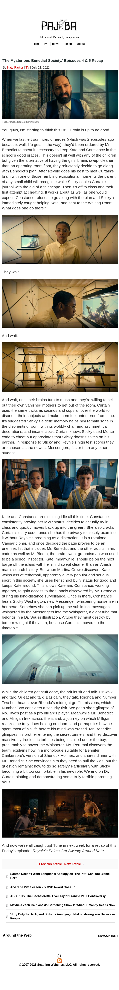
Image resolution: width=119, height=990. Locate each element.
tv (45, 43)
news (55, 43)
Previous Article (50, 864)
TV (27, 67)
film (36, 43)
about (81, 43)
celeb (68, 43)
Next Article (72, 864)
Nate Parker (15, 67)
